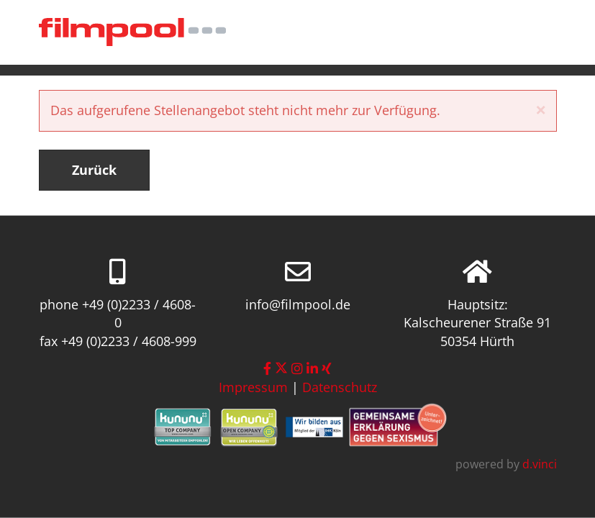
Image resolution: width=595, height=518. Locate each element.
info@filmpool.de (297, 303)
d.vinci (539, 464)
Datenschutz (339, 387)
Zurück (94, 169)
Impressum (253, 387)
